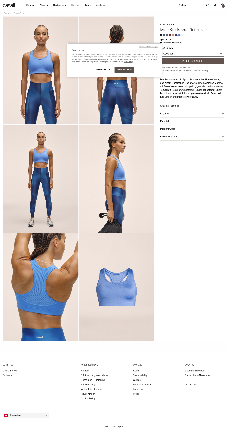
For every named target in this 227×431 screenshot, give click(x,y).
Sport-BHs (19, 13)
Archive (100, 5)
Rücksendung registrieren (94, 375)
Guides (137, 379)
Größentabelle (166, 48)
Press (136, 393)
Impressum (139, 389)
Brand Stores (10, 370)
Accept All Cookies (124, 70)
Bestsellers (59, 5)
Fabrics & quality (142, 384)
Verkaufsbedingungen (92, 389)
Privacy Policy (88, 393)
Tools (88, 5)
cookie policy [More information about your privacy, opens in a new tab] (128, 62)
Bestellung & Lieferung (93, 379)
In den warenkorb (192, 61)
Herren (75, 5)
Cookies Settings (103, 69)
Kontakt (85, 370)
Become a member (195, 370)
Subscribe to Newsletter (197, 375)
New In (44, 5)
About (136, 370)
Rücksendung (88, 384)
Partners (7, 375)
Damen (30, 5)
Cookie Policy (88, 398)
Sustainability (140, 375)
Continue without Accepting (149, 47)
